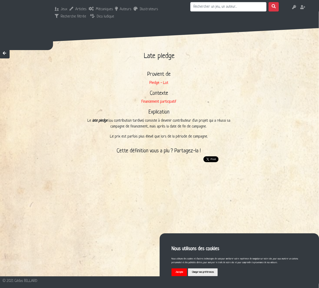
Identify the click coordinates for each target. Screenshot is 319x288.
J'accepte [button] (179, 272)
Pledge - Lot (158, 83)
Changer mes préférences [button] (203, 272)
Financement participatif (158, 102)
